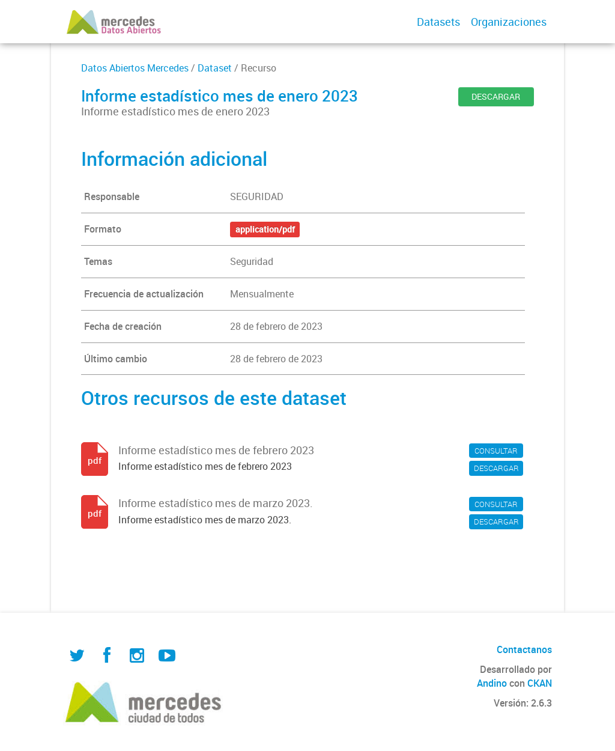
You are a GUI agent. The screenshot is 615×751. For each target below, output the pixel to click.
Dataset (215, 67)
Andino (492, 683)
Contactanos (524, 649)
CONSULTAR (496, 450)
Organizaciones (509, 21)
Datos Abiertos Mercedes (135, 67)
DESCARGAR (495, 96)
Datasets (438, 21)
